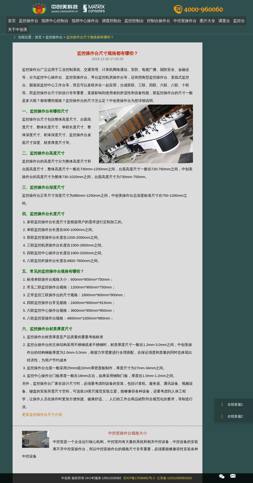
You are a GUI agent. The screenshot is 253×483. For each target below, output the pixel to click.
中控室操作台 (185, 23)
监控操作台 (28, 23)
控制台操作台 (158, 23)
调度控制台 (111, 23)
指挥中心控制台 (55, 23)
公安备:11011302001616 (174, 478)
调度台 (224, 23)
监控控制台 (134, 23)
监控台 (239, 23)
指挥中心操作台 (85, 23)
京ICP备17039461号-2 (139, 478)
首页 (12, 23)
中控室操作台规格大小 (127, 433)
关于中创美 (17, 31)
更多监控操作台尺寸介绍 (42, 414)
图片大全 (207, 23)
